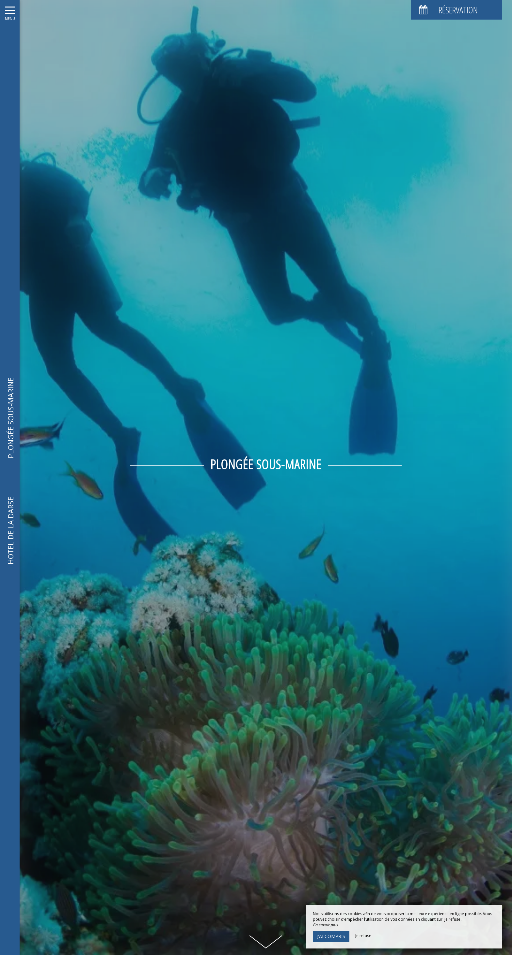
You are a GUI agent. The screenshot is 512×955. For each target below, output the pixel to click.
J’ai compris (331, 936)
